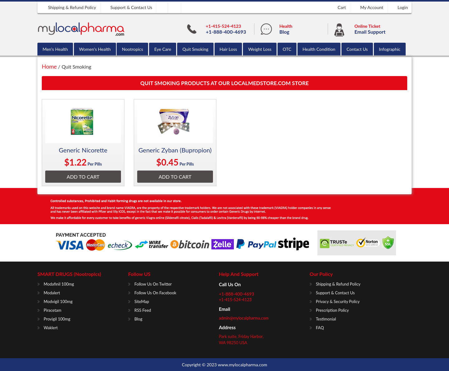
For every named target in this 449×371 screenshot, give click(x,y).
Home (49, 66)
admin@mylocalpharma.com (243, 318)
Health (285, 26)
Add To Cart (83, 177)
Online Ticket (367, 26)
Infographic (389, 49)
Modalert (52, 292)
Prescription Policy (332, 310)
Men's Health (55, 49)
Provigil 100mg (57, 318)
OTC (287, 49)
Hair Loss (228, 49)
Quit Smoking (195, 49)
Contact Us (357, 49)
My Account (371, 7)
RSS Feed (142, 310)
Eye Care (162, 49)
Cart (342, 7)
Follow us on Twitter (153, 284)
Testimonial (326, 318)
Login (403, 7)
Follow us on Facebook (155, 292)
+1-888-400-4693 (226, 32)
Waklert (51, 327)
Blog (284, 32)
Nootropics (132, 49)
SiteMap (141, 301)
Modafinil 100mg (59, 284)
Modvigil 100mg (58, 301)
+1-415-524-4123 (223, 26)
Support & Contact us (131, 7)
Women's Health (95, 49)
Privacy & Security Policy (338, 301)
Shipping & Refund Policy (72, 7)
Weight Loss (260, 49)
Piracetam (52, 310)
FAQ (320, 327)
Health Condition (318, 49)
